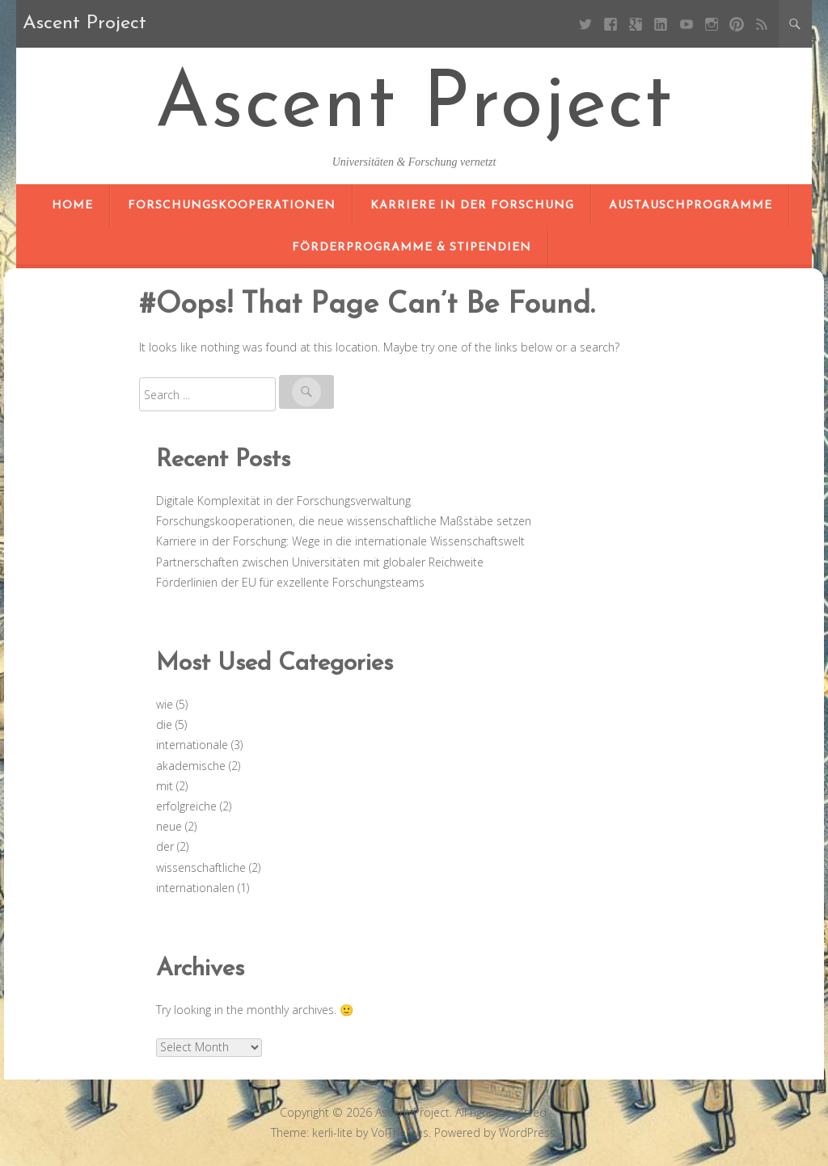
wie (164, 704)
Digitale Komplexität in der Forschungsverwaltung (283, 500)
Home (72, 206)
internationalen (195, 887)
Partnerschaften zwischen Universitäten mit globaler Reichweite (320, 562)
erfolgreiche (186, 806)
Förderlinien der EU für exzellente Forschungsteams (290, 582)
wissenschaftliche (201, 867)
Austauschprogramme (690, 206)
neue (169, 826)
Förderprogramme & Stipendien (411, 248)
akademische (191, 765)
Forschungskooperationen (232, 206)
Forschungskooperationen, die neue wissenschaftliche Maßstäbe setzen (343, 520)
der (165, 846)
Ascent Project (414, 106)
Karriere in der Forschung (472, 206)
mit (164, 785)
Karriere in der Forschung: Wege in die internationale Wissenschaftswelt (340, 541)
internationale (192, 744)
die (164, 724)
